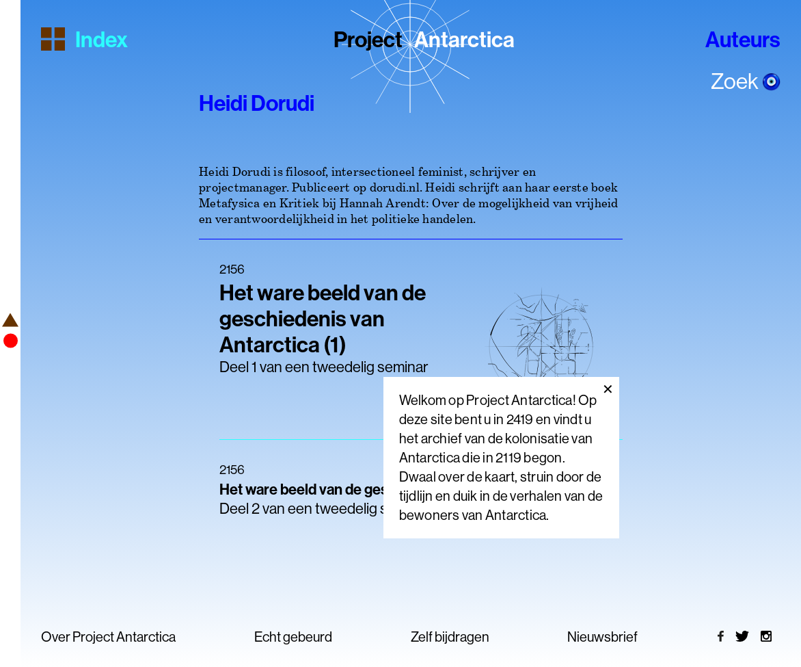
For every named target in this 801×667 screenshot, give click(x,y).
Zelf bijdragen (450, 636)
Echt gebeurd (293, 636)
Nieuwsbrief (602, 636)
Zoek (745, 80)
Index (84, 38)
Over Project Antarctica (108, 636)
